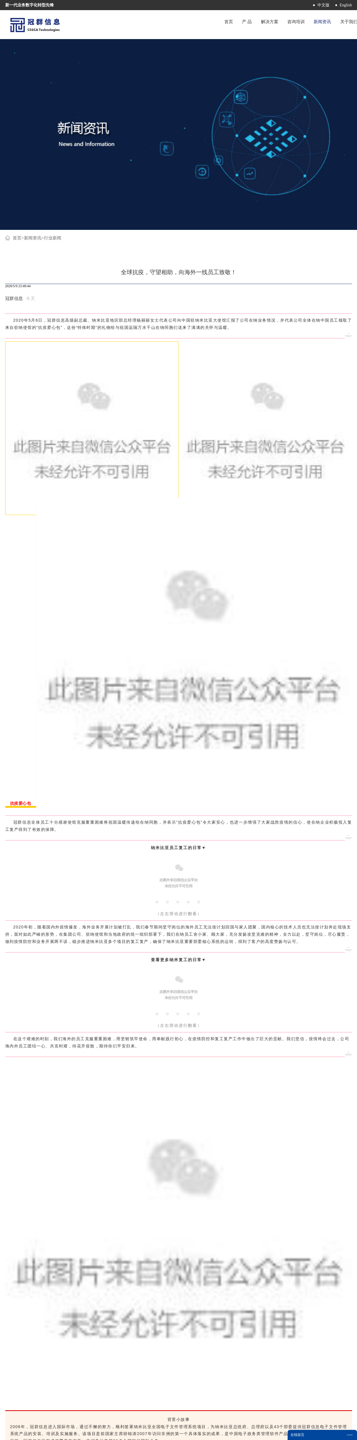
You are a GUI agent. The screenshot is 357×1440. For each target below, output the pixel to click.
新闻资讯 (34, 51)
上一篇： (49, 1285)
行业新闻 (55, 51)
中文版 (323, 5)
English (346, 5)
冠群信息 (14, 111)
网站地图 (204, 1432)
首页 (196, 24)
